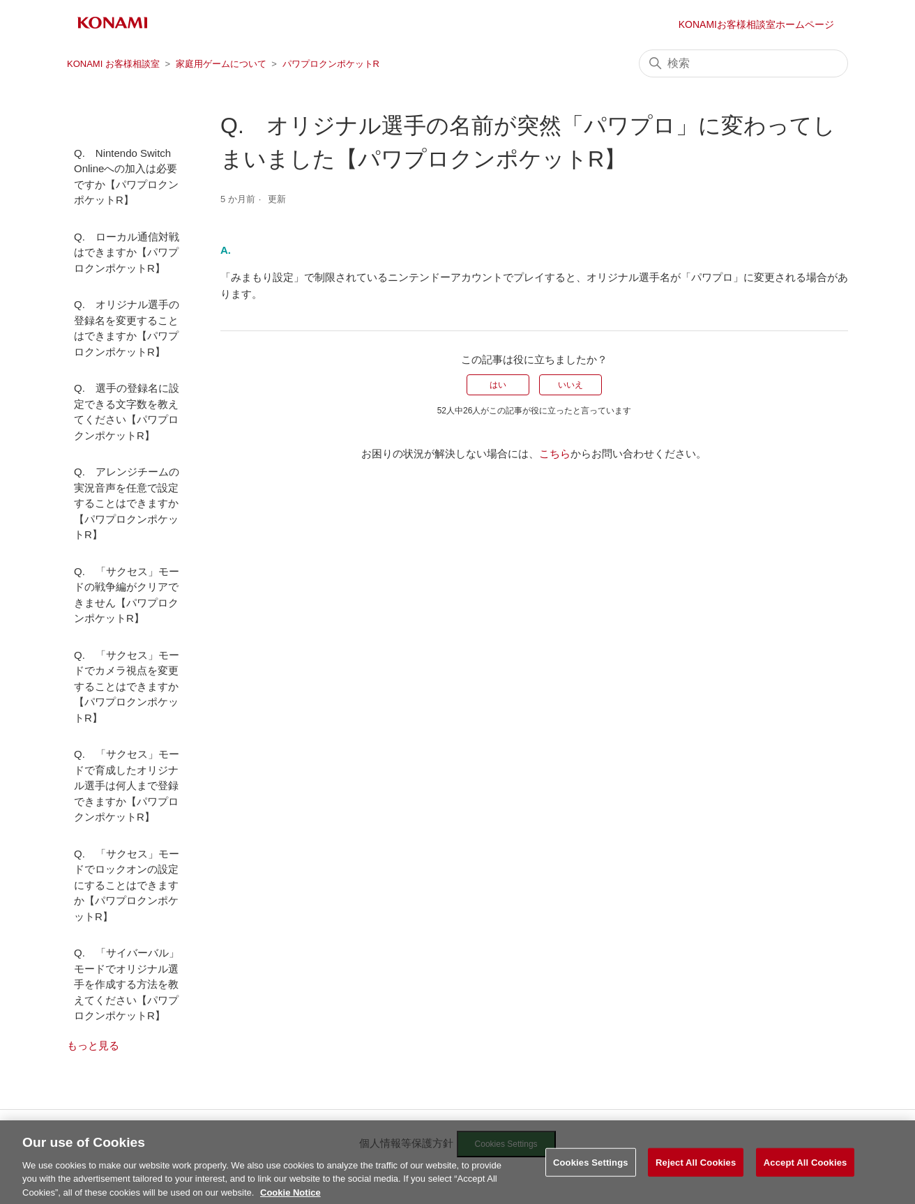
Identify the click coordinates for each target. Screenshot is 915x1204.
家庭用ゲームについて (221, 64)
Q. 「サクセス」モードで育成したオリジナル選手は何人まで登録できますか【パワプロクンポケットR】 (126, 785)
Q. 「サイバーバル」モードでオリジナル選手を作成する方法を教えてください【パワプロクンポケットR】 (126, 984)
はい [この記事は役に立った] (498, 385)
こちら (554, 453)
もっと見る (93, 1045)
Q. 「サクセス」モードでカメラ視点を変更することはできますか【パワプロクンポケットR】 (126, 686)
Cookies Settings (590, 1176)
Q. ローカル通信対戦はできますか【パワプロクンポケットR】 (126, 252)
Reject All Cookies (696, 1176)
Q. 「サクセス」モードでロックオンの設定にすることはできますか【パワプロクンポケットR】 (126, 885)
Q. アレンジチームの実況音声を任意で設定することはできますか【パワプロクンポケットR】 (126, 503)
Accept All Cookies (805, 1176)
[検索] (743, 63)
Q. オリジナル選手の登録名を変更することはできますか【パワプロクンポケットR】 (126, 328)
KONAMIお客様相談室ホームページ (756, 24)
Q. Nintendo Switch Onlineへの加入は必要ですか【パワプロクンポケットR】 (126, 176)
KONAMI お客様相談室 (113, 64)
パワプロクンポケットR (330, 64)
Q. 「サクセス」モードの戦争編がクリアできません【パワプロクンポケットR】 (126, 595)
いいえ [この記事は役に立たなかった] (570, 385)
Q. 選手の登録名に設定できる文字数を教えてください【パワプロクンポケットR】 (126, 411)
